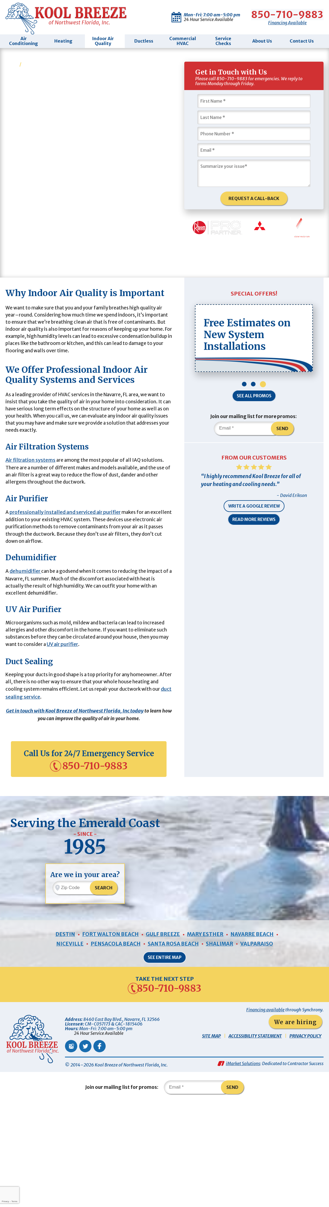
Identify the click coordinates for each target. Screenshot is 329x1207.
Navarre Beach (257, 1034)
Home (12, 62)
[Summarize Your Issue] (253, 172)
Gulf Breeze (162, 1034)
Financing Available (287, 21)
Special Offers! (254, 309)
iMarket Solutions (243, 1167)
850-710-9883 (288, 14)
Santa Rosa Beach (173, 1044)
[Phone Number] (253, 132)
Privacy (5, 1201)
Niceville (65, 1044)
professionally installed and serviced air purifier (65, 562)
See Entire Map (165, 1058)
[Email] (253, 149)
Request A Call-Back (254, 197)
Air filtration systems (30, 506)
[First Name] (253, 99)
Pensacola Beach (112, 1044)
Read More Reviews (253, 538)
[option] (254, 354)
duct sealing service (37, 763)
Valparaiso (261, 1044)
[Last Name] (253, 116)
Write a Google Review (254, 524)
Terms (14, 1201)
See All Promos (254, 411)
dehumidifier (25, 627)
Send (285, 444)
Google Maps (71, 1148)
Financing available (265, 1111)
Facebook (99, 1148)
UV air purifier (114, 707)
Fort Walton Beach (107, 1034)
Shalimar (222, 1044)
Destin (59, 1034)
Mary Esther (207, 1034)
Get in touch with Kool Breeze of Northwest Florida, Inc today (79, 777)
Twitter (85, 1148)
